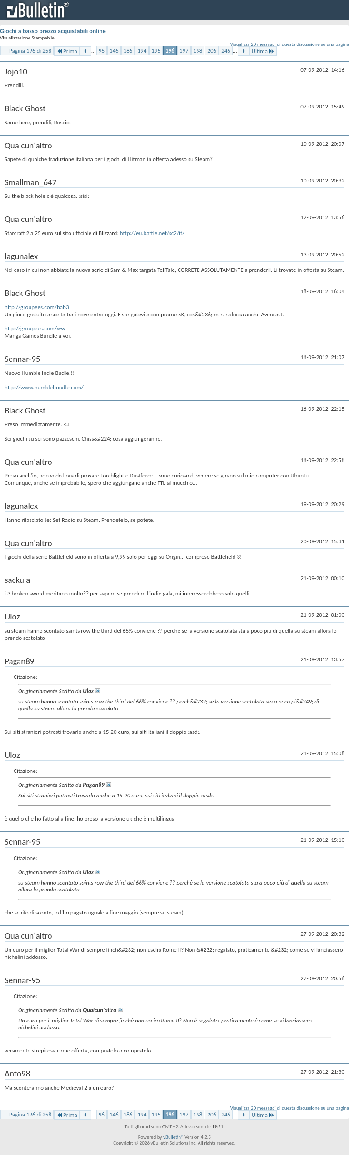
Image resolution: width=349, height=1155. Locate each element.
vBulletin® (173, 1137)
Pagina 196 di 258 (30, 50)
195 (155, 50)
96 (102, 50)
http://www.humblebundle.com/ (44, 387)
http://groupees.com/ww (35, 328)
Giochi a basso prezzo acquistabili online (53, 31)
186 (128, 50)
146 (114, 50)
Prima (66, 51)
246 (225, 50)
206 (211, 50)
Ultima (263, 51)
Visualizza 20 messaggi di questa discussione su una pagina (289, 44)
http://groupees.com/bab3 (37, 307)
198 (198, 50)
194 (141, 50)
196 (169, 50)
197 (184, 50)
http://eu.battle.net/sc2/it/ (152, 233)
